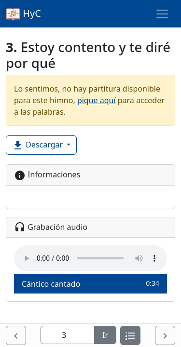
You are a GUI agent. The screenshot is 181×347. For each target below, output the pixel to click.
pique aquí (96, 100)
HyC (23, 14)
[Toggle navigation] (162, 14)
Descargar (38, 145)
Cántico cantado (90, 283)
